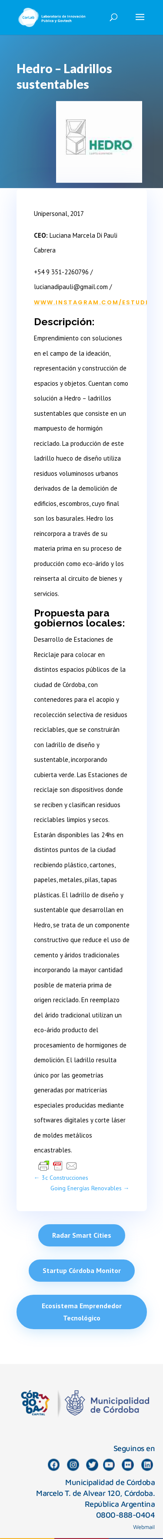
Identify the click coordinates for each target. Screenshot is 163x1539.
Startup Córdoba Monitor (82, 1270)
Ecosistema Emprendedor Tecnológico (82, 1311)
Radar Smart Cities (81, 1235)
